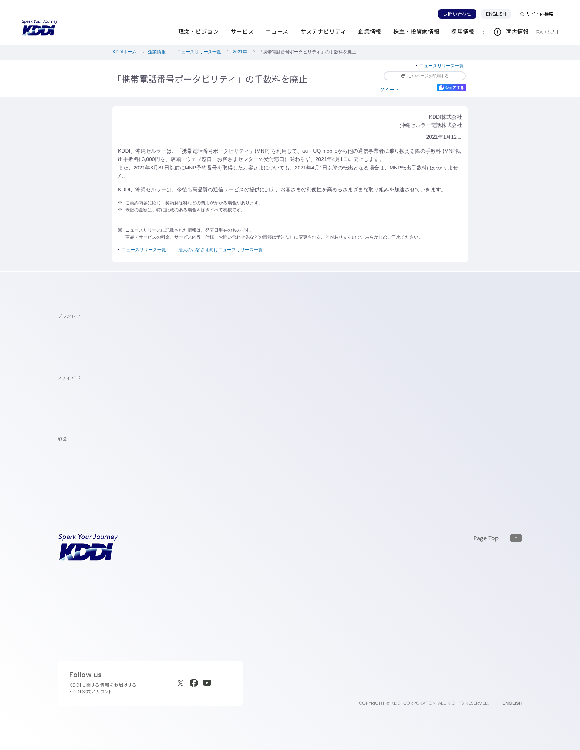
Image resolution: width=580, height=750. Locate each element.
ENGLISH (498, 13)
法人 (552, 31)
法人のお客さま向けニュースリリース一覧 (220, 249)
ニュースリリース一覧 (199, 51)
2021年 (240, 51)
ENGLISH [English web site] (512, 703)
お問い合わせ (457, 14)
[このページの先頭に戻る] (497, 538)
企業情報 (157, 51)
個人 (539, 31)
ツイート (389, 90)
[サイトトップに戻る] (39, 27)
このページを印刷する (425, 76)
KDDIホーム (124, 51)
